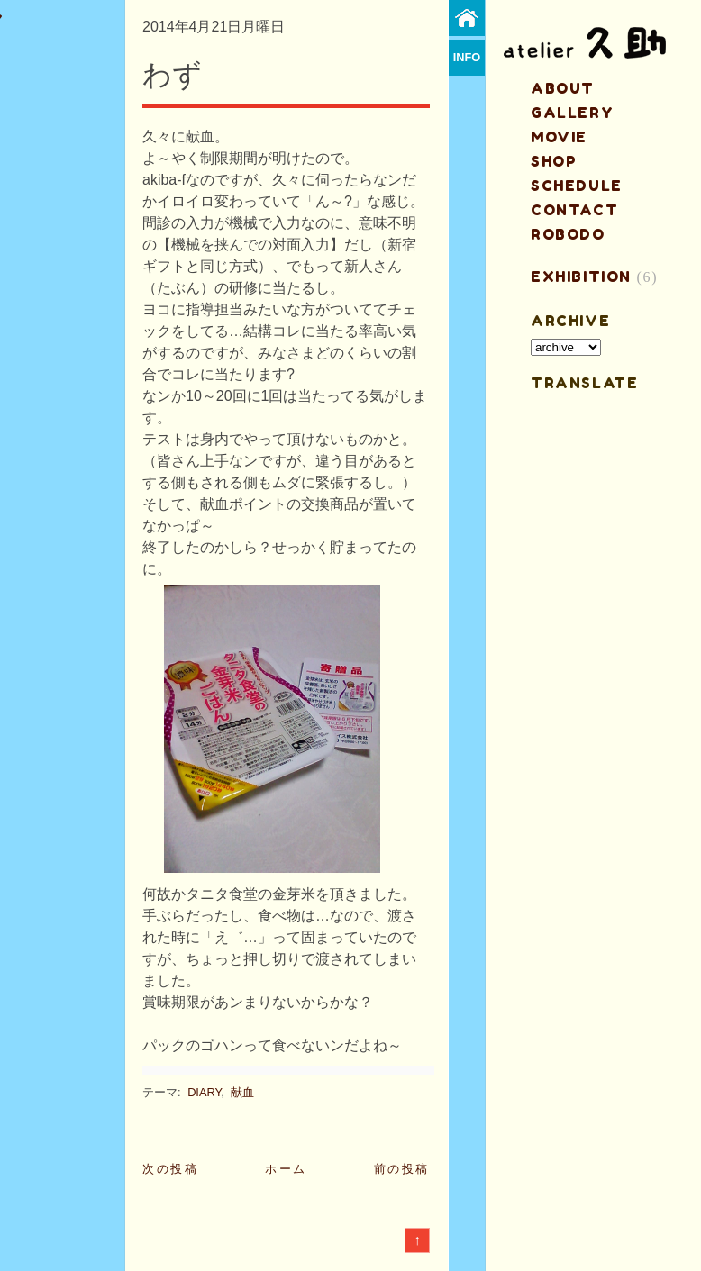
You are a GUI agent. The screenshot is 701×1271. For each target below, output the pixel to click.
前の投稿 (402, 1169)
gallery (572, 113)
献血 (242, 1092)
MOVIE (559, 137)
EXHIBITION (581, 277)
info (467, 57)
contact (574, 210)
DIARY (204, 1092)
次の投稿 (170, 1169)
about (563, 88)
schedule (577, 186)
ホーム (286, 1169)
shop (554, 161)
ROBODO (568, 234)
